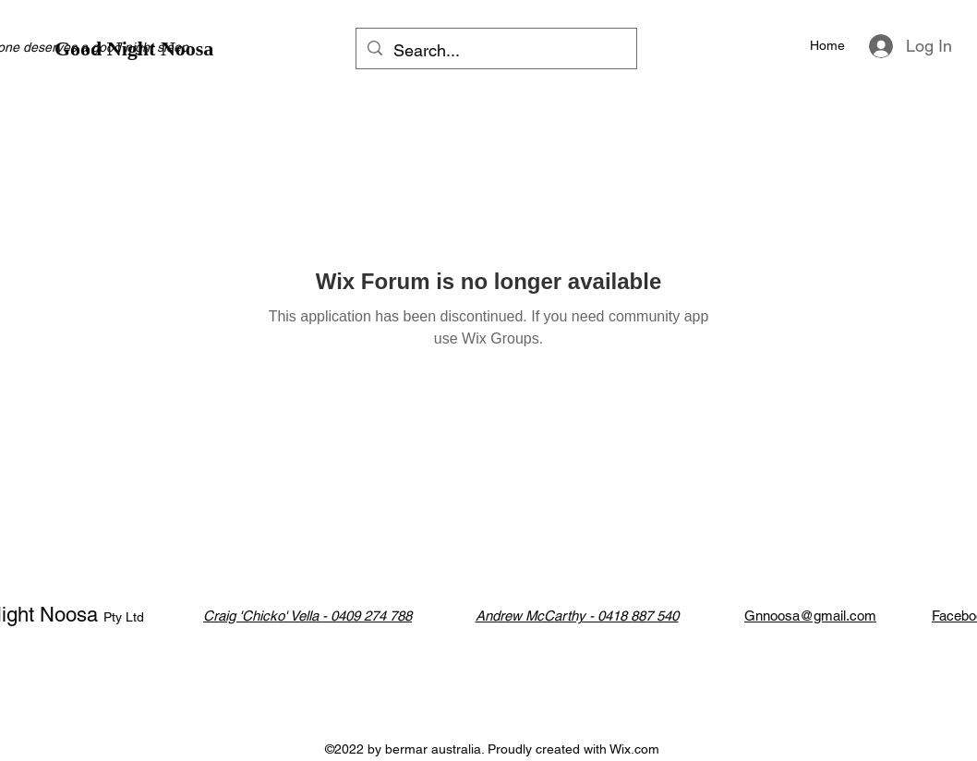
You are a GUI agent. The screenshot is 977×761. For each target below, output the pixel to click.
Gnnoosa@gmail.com (810, 615)
